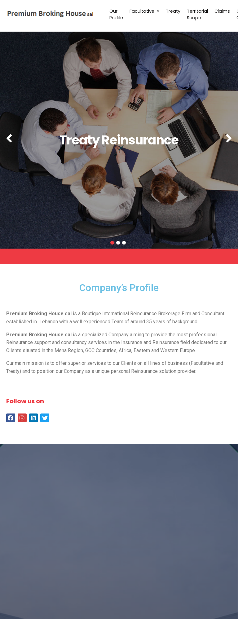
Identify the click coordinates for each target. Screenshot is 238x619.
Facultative (144, 11)
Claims (222, 11)
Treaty (173, 11)
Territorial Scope (197, 14)
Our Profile (116, 14)
